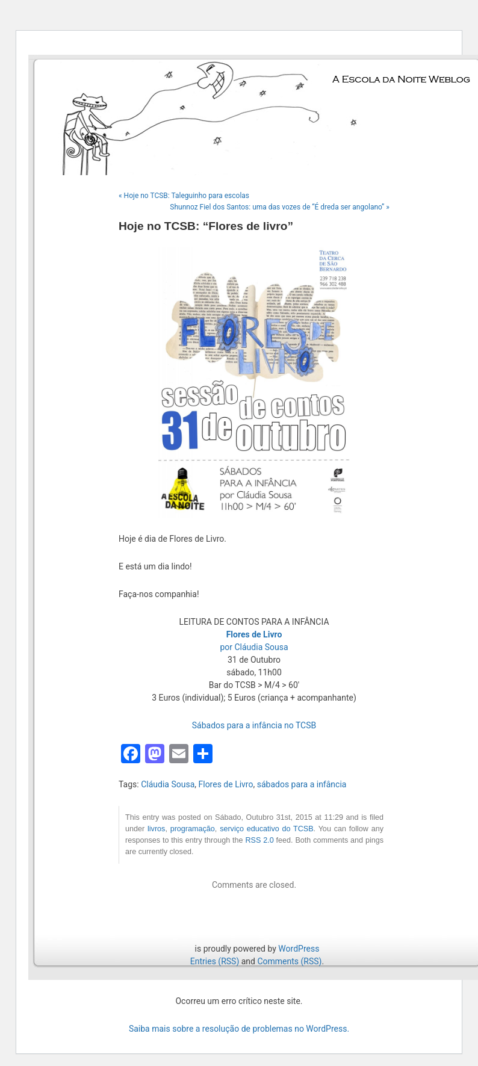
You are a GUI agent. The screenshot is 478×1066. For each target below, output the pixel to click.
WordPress (298, 948)
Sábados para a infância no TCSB (254, 725)
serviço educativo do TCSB (266, 829)
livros (156, 829)
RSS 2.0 (259, 840)
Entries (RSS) (214, 961)
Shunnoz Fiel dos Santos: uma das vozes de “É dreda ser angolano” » (280, 207)
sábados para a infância (302, 784)
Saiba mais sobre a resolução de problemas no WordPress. (239, 1028)
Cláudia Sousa (167, 784)
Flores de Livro (225, 784)
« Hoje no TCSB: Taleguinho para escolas (184, 195)
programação (192, 829)
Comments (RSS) (289, 961)
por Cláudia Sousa (254, 647)
